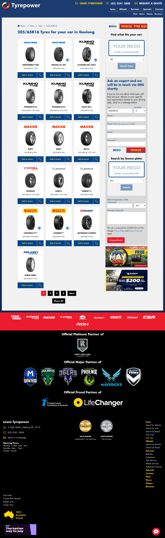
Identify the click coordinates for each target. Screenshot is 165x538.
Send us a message (17, 437)
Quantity (137, 107)
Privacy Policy (119, 231)
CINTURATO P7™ (30, 233)
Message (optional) (115, 210)
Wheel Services (152, 463)
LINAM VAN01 (30, 275)
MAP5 (58, 149)
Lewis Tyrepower (88, 3)
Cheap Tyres (8, 505)
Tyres (112, 9)
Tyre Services (151, 460)
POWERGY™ (59, 233)
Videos (150, 14)
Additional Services (154, 466)
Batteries (149, 454)
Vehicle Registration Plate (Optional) (117, 201)
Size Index (7, 495)
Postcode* (111, 140)
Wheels (123, 9)
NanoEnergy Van (31, 65)
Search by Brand (153, 431)
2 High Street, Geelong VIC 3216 (24, 427)
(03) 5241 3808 (120, 3)
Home (21, 26)
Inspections (150, 457)
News (142, 14)
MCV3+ (87, 149)
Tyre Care (150, 434)
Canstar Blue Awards (11, 498)
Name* (110, 115)
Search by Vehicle (153, 425)
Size (109, 107)
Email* (110, 132)
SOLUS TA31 (87, 107)
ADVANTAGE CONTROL (86, 233)
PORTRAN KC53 (30, 107)
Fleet (135, 14)
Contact (159, 9)
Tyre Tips (149, 438)
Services (135, 9)
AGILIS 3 (58, 191)
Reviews (158, 14)
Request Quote (116, 240)
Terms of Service (135, 231)
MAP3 (30, 149)
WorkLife (30, 191)
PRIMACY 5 (86, 191)
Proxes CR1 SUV (58, 65)
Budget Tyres (8, 501)
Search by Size (152, 428)
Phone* (121, 124)
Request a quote (148, 3)
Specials (147, 9)
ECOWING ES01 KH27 (87, 65)
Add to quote (27, 75)
